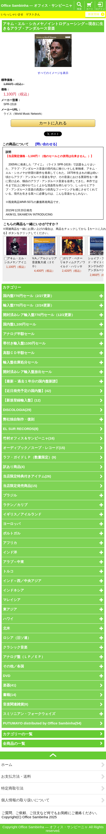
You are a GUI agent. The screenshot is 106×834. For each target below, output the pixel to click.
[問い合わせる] (46, 144)
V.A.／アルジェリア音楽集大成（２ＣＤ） (44, 262)
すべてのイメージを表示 (53, 73)
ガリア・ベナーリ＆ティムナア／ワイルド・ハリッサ (72, 262)
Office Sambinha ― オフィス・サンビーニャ (36, 5)
